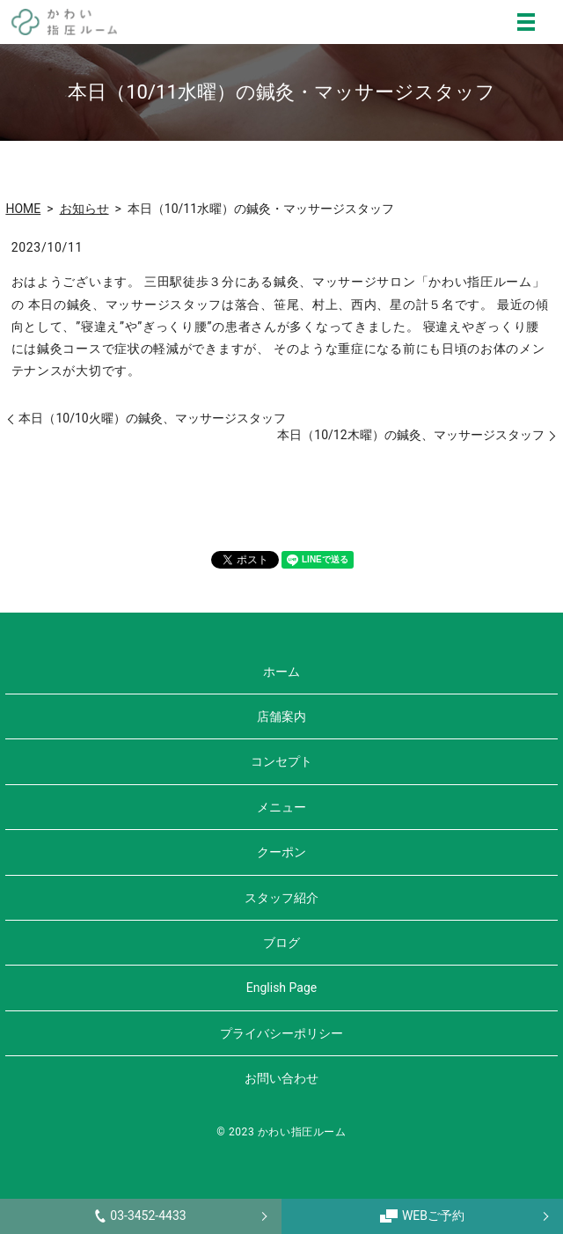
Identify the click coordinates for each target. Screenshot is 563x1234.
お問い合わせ (281, 1078)
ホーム (281, 672)
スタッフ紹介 (281, 898)
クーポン (281, 852)
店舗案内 (281, 716)
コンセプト (281, 761)
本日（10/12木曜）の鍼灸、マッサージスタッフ (410, 435)
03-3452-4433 (140, 1215)
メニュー (281, 807)
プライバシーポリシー (281, 1033)
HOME (22, 209)
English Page (281, 988)
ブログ (281, 943)
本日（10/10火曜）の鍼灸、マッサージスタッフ (151, 418)
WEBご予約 (422, 1215)
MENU (526, 22)
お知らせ (84, 209)
